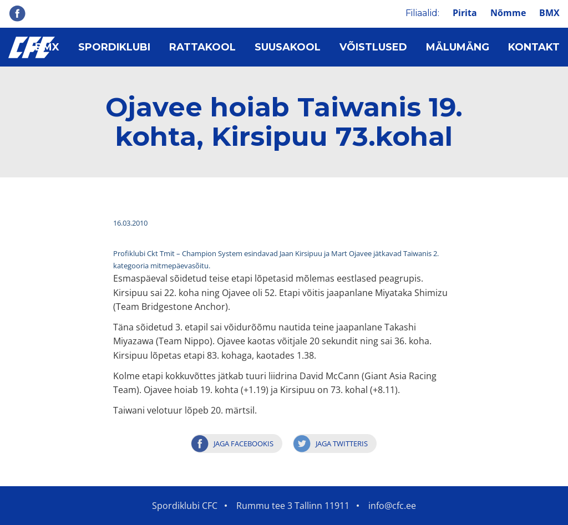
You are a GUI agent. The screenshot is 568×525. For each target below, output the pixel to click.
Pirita (465, 13)
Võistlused (373, 47)
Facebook (17, 13)
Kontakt (534, 47)
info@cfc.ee (392, 505)
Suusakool (288, 47)
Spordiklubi (114, 47)
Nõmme (508, 13)
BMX (549, 13)
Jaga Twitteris (342, 443)
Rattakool (202, 47)
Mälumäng (457, 47)
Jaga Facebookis (243, 443)
